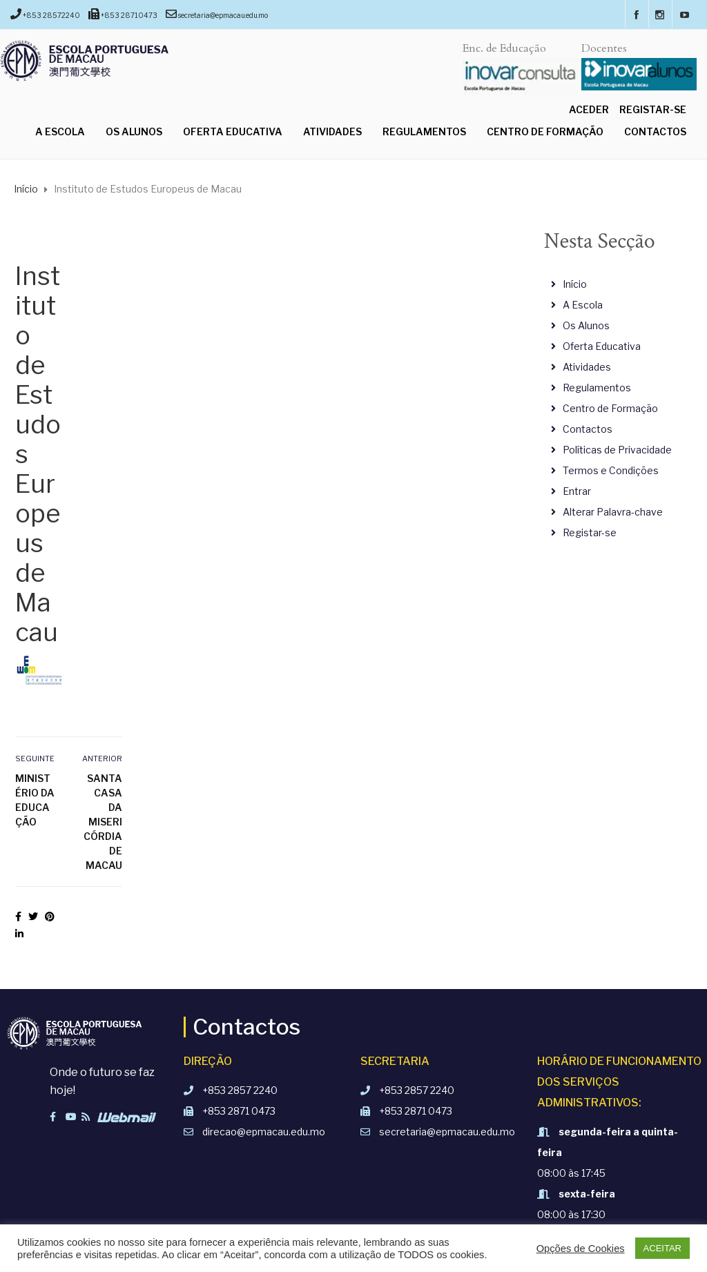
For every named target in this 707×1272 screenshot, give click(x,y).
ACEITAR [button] (662, 1248)
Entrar (577, 491)
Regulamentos (424, 131)
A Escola (60, 131)
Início (575, 284)
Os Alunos (134, 131)
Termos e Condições (611, 470)
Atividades (332, 131)
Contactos (655, 131)
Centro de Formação (545, 131)
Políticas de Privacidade (617, 450)
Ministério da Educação (35, 800)
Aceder (589, 109)
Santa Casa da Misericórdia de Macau (103, 821)
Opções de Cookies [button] (580, 1248)
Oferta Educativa (232, 131)
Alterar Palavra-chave (613, 512)
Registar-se (652, 109)
